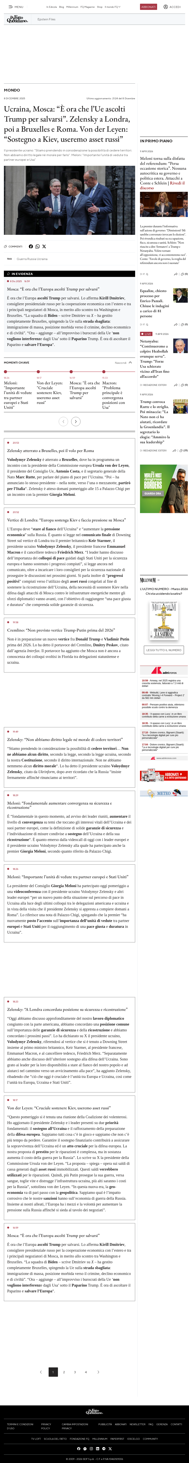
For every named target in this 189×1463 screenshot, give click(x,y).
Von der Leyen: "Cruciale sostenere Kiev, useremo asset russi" (50, 392)
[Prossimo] (75, 421)
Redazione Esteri (153, 385)
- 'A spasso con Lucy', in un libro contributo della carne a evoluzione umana (164, 715)
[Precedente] (63, 421)
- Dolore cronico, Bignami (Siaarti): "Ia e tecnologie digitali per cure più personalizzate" (163, 735)
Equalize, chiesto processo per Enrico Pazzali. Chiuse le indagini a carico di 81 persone (154, 303)
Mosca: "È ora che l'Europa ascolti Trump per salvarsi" (85, 390)
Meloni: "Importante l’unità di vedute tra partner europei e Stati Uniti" (18, 395)
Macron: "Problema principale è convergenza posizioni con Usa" (113, 395)
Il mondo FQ (113, 6)
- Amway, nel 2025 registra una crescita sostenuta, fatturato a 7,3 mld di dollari (162, 683)
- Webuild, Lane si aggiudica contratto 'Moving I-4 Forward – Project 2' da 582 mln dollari (163, 695)
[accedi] (172, 6)
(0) (184, 274)
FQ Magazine (87, 7)
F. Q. (144, 274)
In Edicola (51, 7)
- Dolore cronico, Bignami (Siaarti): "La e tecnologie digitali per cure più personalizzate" (163, 747)
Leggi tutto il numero (163, 650)
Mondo (12, 90)
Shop (99, 7)
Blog (61, 7)
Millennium (72, 7)
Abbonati (148, 7)
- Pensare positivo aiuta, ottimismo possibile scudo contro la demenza (163, 706)
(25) (183, 450)
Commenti (13, 246)
